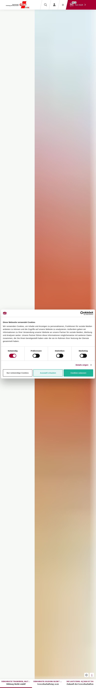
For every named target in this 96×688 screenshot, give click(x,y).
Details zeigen (82, 365)
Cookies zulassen (78, 373)
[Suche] (45, 5)
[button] (86, 675)
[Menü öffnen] (63, 5)
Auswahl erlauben (48, 373)
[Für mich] (78, 5)
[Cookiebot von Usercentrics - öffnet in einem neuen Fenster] (82, 313)
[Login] (54, 5)
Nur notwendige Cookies (18, 373)
